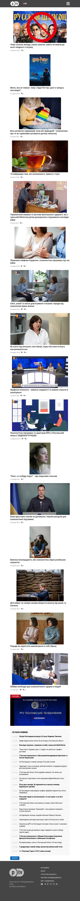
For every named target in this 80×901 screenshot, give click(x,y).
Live (24, 3)
